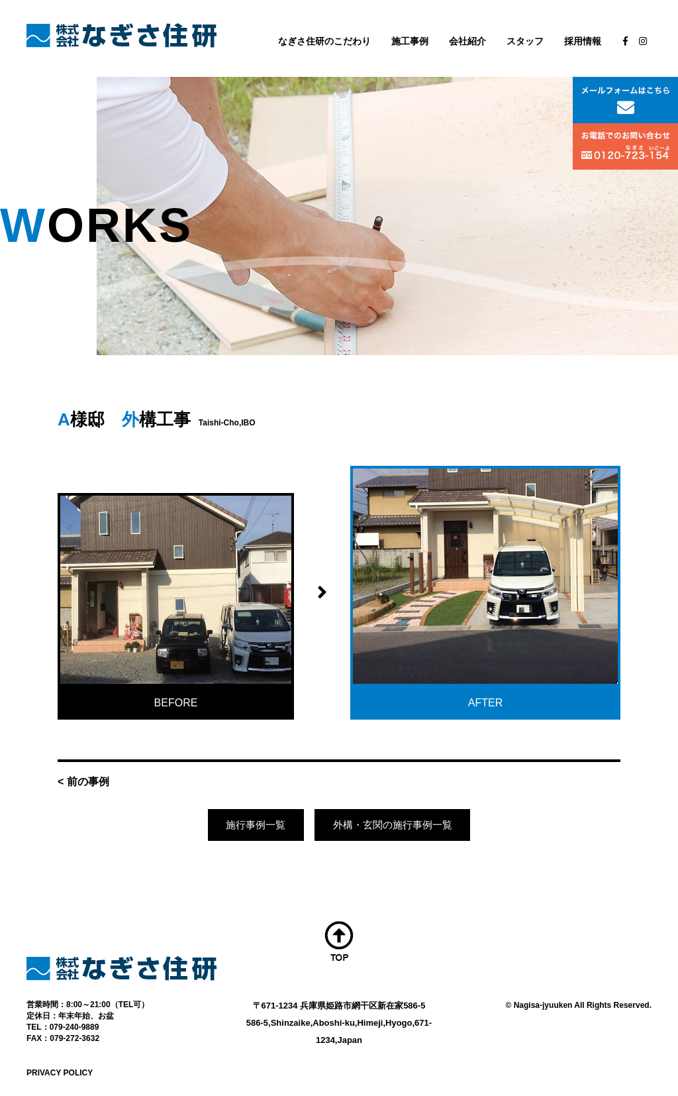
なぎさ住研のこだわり (324, 41)
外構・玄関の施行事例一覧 (395, 826)
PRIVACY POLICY (59, 1074)
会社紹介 (467, 41)
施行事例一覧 (251, 826)
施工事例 (409, 41)
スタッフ (525, 41)
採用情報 (582, 41)
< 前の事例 (83, 781)
